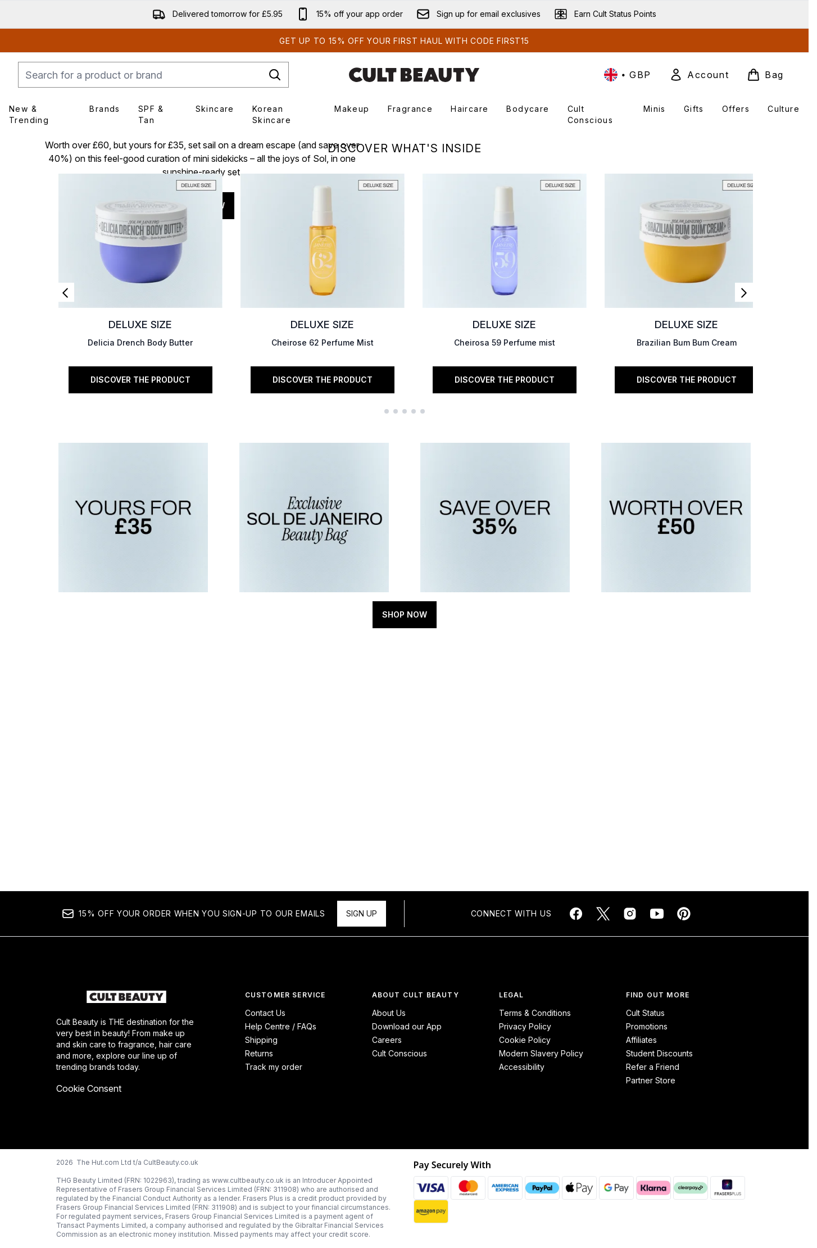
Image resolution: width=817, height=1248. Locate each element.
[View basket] (765, 74)
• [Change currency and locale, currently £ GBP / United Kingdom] (627, 74)
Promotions (647, 1026)
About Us (389, 1013)
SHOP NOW (202, 315)
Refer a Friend (652, 1067)
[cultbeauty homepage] (414, 74)
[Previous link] (65, 545)
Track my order (273, 1067)
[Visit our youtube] (656, 913)
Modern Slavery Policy (541, 1053)
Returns (259, 1053)
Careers (387, 1040)
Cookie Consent (88, 1088)
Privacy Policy (525, 1026)
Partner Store (650, 1080)
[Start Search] (275, 74)
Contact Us (265, 1013)
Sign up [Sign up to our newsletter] (361, 913)
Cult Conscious (399, 1053)
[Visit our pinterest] (683, 913)
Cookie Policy (525, 1040)
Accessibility (521, 1067)
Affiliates (641, 1040)
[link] (699, 74)
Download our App (407, 1026)
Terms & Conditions (535, 1013)
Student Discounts (659, 1053)
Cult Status (645, 1013)
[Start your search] (153, 74)
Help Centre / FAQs (280, 1026)
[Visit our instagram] (629, 913)
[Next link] (744, 545)
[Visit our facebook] (575, 913)
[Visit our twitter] (602, 913)
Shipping (261, 1040)
